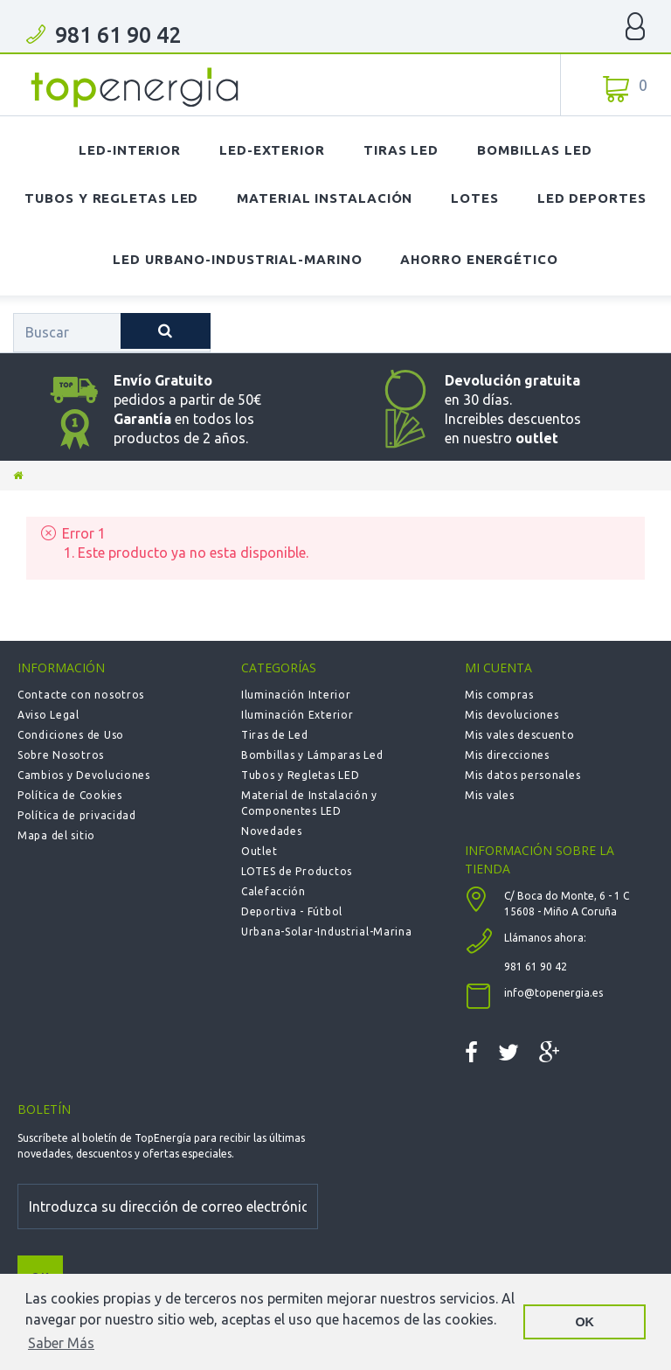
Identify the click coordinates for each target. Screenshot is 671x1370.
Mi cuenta (498, 667)
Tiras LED (401, 150)
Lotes (475, 198)
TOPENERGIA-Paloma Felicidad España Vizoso (135, 87)
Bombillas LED (534, 150)
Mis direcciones (507, 755)
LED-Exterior (272, 150)
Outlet (259, 851)
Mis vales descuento (520, 735)
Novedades (271, 831)
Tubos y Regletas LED (111, 198)
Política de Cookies (69, 795)
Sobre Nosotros (60, 755)
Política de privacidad (76, 815)
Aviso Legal (48, 714)
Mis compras (499, 694)
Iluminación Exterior (297, 714)
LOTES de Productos (296, 871)
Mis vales (489, 795)
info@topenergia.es (553, 992)
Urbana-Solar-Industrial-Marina (326, 931)
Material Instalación (324, 198)
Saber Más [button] (61, 1343)
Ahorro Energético (478, 259)
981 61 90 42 (118, 35)
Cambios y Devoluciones (83, 775)
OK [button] (584, 1322)
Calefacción (273, 891)
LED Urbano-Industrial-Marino (237, 259)
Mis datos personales (522, 775)
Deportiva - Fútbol (291, 911)
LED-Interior (130, 150)
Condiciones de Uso (70, 735)
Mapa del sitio (56, 835)
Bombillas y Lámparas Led (312, 755)
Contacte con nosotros (80, 694)
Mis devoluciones (512, 714)
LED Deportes (592, 198)
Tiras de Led (274, 735)
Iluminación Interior (295, 694)
